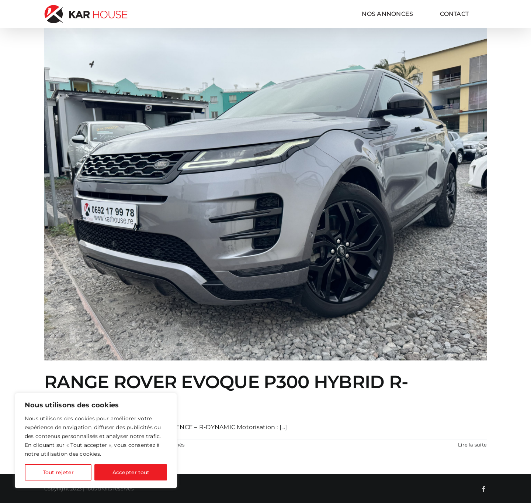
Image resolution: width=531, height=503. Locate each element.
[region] (96, 440)
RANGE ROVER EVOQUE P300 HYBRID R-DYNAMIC (226, 392)
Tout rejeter (58, 472)
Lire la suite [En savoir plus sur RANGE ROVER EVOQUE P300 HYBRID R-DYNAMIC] (472, 445)
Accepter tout (130, 472)
